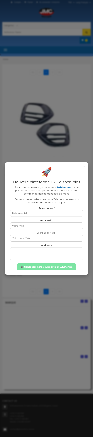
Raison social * (47, 208)
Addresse (46, 245)
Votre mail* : (46, 220)
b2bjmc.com (64, 187)
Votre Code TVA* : (46, 233)
